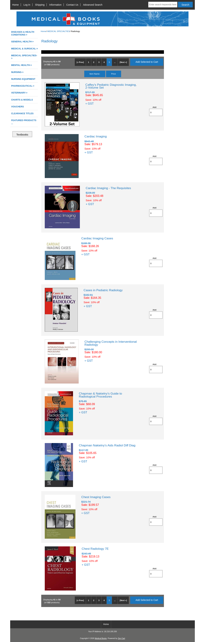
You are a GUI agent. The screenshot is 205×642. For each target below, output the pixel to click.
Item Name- (95, 74)
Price (113, 74)
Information (55, 4)
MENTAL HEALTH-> (21, 65)
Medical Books (101, 638)
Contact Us (72, 4)
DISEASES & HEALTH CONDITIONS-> (22, 33)
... (114, 62)
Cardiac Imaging (95, 136)
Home (15, 4)
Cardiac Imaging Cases (97, 238)
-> (24, 57)
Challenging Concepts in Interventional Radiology (110, 343)
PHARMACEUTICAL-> (22, 86)
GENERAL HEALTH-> (22, 41)
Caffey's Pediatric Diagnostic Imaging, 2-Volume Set (111, 86)
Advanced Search (92, 4)
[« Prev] (80, 62)
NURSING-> (17, 72)
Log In (27, 4)
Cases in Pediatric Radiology (103, 290)
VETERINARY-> (19, 92)
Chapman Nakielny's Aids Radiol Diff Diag (107, 445)
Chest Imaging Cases (95, 497)
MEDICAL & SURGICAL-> (24, 48)
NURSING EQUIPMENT (23, 79)
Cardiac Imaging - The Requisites (108, 188)
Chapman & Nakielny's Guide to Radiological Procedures (100, 395)
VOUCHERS (17, 106)
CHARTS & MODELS (22, 99)
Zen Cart (121, 638)
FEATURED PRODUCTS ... (23, 121)
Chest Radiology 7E (95, 548)
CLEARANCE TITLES (22, 113)
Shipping (40, 4)
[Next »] (123, 62)
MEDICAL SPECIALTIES (58, 31)
